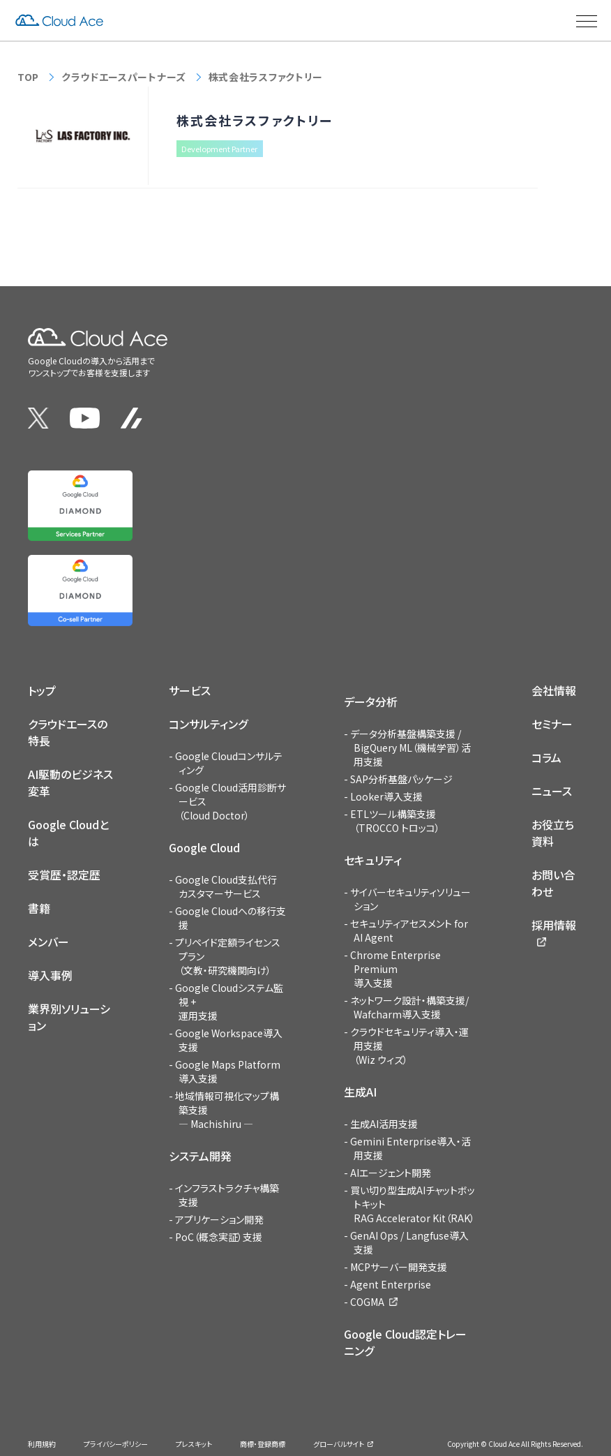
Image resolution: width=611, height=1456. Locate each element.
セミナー (552, 723)
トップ (42, 690)
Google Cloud (204, 847)
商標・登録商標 (262, 1444)
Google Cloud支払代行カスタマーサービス (226, 886)
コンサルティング (208, 723)
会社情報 (553, 690)
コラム (546, 757)
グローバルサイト (338, 1444)
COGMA (367, 1302)
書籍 (39, 908)
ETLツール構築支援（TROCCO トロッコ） (395, 821)
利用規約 (42, 1444)
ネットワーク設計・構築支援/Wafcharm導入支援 (409, 1007)
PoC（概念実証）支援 (218, 1237)
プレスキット (194, 1444)
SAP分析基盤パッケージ (401, 779)
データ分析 (371, 701)
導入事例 (50, 975)
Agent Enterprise (390, 1284)
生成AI (360, 1091)
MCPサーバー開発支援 (398, 1267)
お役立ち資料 (552, 832)
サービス (190, 690)
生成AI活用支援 (384, 1124)
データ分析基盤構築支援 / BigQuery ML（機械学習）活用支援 (410, 747)
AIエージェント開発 (390, 1173)
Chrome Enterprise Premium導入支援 (395, 969)
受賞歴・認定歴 (64, 874)
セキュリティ (373, 860)
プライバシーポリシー (116, 1444)
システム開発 (200, 1155)
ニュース (551, 790)
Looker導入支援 (386, 796)
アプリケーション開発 (219, 1219)
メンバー (48, 941)
